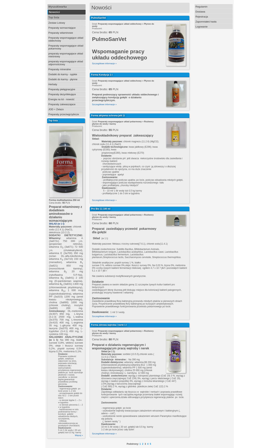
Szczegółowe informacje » (104, 63)
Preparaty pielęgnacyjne (61, 89)
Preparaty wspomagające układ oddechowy (65, 39)
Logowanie (202, 26)
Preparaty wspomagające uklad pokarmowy (65, 47)
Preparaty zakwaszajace (62, 104)
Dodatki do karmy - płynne (62, 79)
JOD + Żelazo (56, 109)
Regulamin (201, 6)
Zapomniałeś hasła (206, 21)
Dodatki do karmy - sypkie (62, 74)
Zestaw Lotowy (56, 22)
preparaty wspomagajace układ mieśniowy (65, 55)
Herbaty (52, 84)
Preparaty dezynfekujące (62, 94)
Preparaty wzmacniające (62, 27)
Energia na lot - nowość (61, 99)
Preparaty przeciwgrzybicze (63, 114)
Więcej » (79, 435)
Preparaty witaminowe (60, 32)
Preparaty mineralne (59, 69)
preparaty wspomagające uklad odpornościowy (65, 63)
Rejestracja (202, 16)
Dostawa (200, 11)
